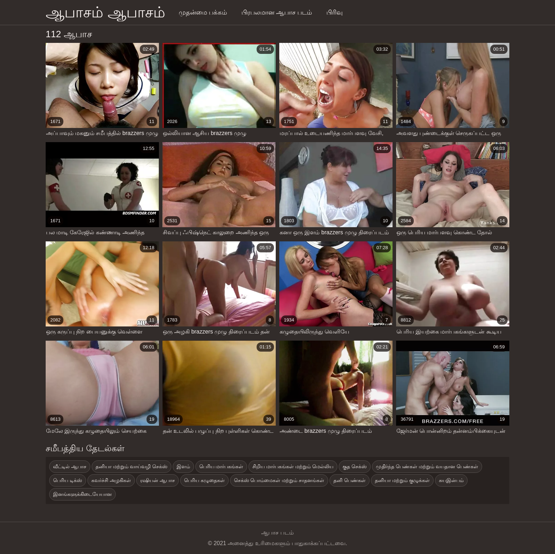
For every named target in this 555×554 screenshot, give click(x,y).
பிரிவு (334, 12)
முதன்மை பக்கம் (203, 12)
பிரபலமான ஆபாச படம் (276, 12)
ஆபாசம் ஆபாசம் (105, 12)
